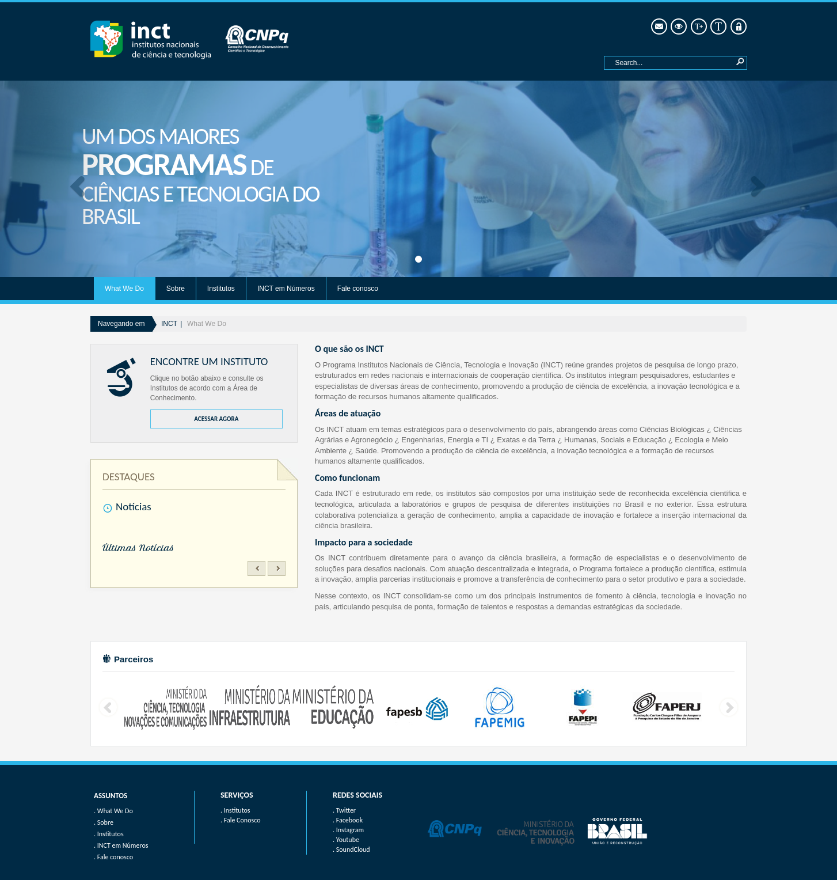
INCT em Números (286, 289)
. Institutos (235, 810)
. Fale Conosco (240, 820)
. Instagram (348, 830)
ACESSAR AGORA (216, 419)
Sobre (175, 289)
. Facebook (348, 820)
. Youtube (346, 840)
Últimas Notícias (138, 548)
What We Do (124, 289)
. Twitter (344, 810)
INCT (169, 324)
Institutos (221, 289)
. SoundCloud (351, 849)
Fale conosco (357, 289)
